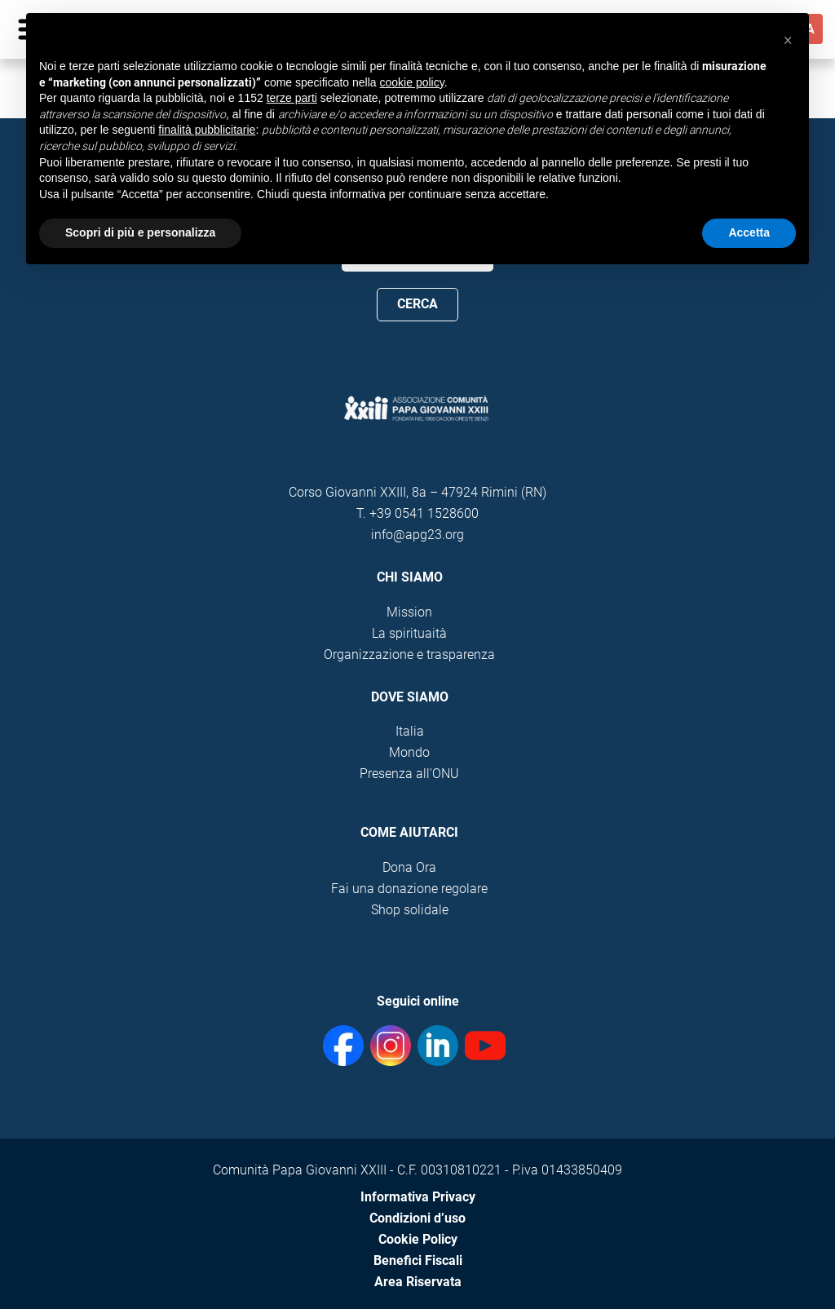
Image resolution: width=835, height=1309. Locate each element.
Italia (409, 731)
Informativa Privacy (417, 1197)
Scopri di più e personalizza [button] (140, 232)
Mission (409, 612)
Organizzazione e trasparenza (409, 654)
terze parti (292, 97)
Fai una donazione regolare (409, 888)
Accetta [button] (749, 232)
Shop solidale (409, 910)
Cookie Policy (417, 1239)
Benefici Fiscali (417, 1260)
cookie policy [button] (412, 82)
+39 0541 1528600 (424, 513)
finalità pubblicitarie (206, 129)
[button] (788, 39)
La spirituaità (409, 633)
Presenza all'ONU (409, 773)
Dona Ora (409, 867)
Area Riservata (418, 1281)
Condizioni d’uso (417, 1218)
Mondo (409, 752)
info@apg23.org (417, 534)
